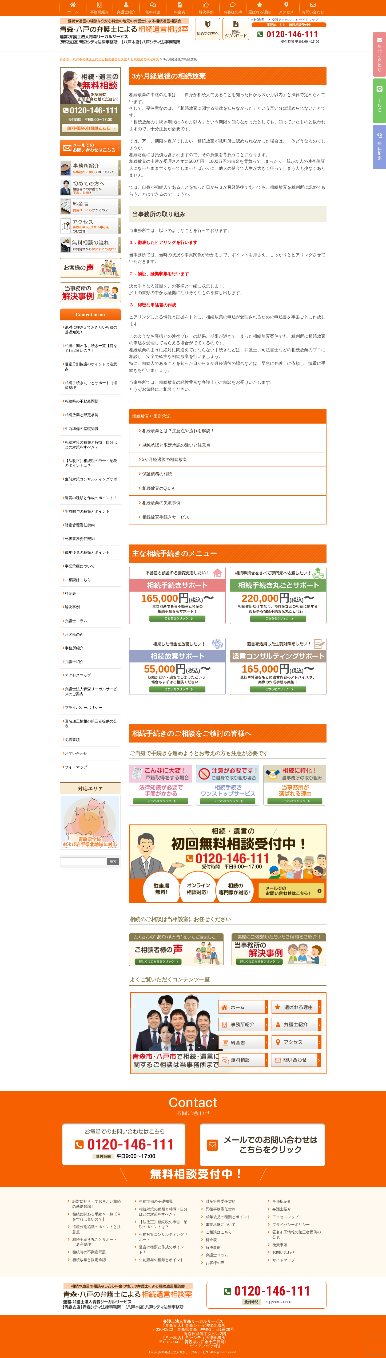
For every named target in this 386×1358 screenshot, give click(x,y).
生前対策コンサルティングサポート (91, 481)
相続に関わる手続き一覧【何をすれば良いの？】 (91, 348)
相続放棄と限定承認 (151, 416)
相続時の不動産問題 (81, 401)
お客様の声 (74, 634)
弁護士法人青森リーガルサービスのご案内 (91, 691)
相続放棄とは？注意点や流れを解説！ (178, 430)
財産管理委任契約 (80, 525)
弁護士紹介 (74, 662)
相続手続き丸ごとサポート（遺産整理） (91, 385)
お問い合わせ (76, 753)
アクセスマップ (78, 675)
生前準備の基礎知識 (81, 429)
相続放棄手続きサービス (165, 517)
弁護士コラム (76, 621)
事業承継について (80, 566)
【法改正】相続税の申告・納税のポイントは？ (91, 463)
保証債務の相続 (157, 474)
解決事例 (72, 607)
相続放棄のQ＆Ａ (158, 488)
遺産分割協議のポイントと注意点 (91, 366)
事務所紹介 (74, 648)
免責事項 (72, 739)
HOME (259, 20)
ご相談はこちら (78, 580)
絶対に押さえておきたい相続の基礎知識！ (91, 329)
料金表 (70, 593)
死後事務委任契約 (80, 538)
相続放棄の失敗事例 (161, 502)
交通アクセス (281, 20)
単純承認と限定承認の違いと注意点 (176, 445)
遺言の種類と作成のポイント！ (91, 498)
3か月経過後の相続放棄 (164, 459)
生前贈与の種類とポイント (87, 511)
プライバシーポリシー (83, 707)
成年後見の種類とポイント (87, 552)
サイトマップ (308, 20)
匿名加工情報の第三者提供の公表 (91, 723)
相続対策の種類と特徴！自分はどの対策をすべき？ (91, 444)
